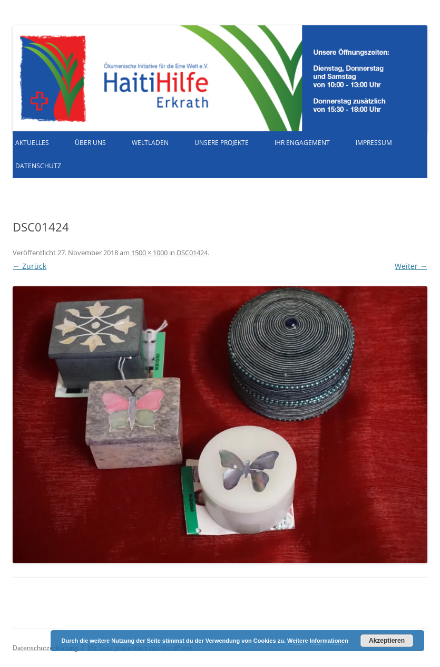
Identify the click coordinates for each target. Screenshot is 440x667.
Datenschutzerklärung (45, 647)
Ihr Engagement (302, 142)
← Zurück (29, 266)
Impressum (374, 142)
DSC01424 (192, 252)
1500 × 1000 (149, 252)
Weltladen (150, 142)
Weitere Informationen (317, 640)
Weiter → (411, 266)
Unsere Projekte (221, 142)
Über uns (90, 142)
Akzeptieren (387, 640)
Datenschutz (38, 165)
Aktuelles (32, 142)
